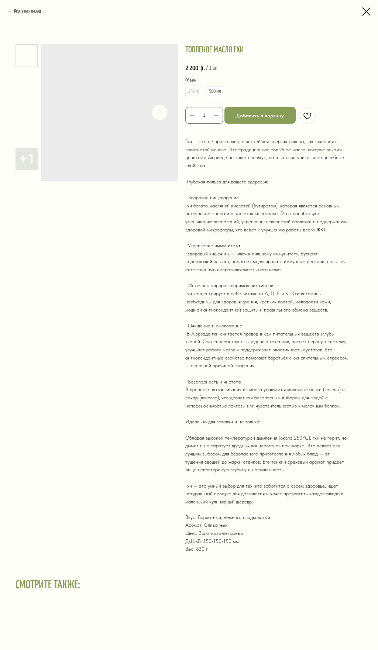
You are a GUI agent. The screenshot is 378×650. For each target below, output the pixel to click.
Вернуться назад (27, 11)
